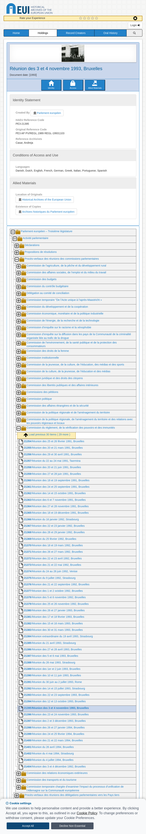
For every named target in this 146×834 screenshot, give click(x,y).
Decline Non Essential (72, 825)
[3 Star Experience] (89, 18)
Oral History (110, 32)
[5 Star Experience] (97, 18)
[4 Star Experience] (93, 18)
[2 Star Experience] (85, 18)
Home (16, 32)
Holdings (43, 32)
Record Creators (76, 32)
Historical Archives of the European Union (44, 199)
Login (135, 25)
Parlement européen (47, 113)
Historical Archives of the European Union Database (40, 9)
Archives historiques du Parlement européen (46, 212)
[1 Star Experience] (81, 18)
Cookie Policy (87, 813)
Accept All (28, 825)
